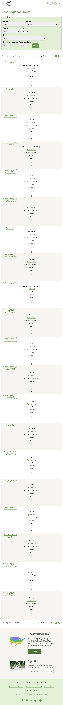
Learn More (34, 651)
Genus (5, 21)
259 (52, 56)
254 (45, 56)
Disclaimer (39, 694)
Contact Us (18, 694)
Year (22, 28)
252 (38, 56)
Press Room (29, 694)
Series (28, 21)
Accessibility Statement (34, 687)
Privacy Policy (49, 687)
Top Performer (31, 375)
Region (5, 28)
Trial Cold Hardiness (10, 42)
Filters (8, 17)
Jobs (46, 694)
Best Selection (31, 68)
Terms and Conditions (31, 690)
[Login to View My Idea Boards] (51, 2)
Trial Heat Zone (25, 42)
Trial (4, 35)
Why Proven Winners (16, 687)
